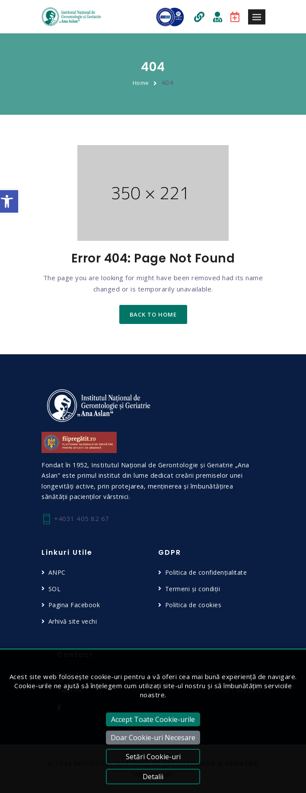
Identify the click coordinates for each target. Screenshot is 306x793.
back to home (153, 314)
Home (141, 83)
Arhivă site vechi (72, 621)
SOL (54, 589)
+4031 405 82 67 (75, 519)
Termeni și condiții (192, 589)
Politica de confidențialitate (206, 572)
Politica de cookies (193, 605)
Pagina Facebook (74, 605)
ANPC (57, 572)
